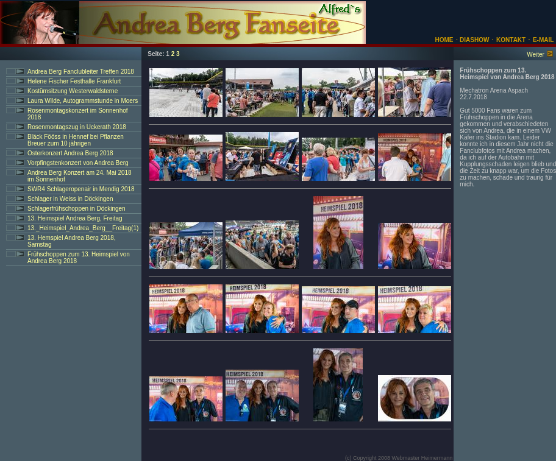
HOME (444, 40)
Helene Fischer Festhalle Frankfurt (74, 81)
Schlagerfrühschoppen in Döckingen (76, 208)
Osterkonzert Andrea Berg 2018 (70, 153)
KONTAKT (511, 40)
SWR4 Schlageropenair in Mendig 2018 (81, 189)
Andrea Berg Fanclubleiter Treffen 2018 (80, 71)
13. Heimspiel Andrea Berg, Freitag (75, 218)
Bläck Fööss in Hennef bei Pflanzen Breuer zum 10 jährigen (75, 140)
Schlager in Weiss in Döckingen (70, 198)
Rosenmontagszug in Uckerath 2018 (76, 127)
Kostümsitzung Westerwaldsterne (72, 91)
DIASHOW (473, 40)
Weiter (535, 54)
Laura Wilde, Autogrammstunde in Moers (82, 100)
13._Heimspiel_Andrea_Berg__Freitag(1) (82, 228)
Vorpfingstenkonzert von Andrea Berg (78, 163)
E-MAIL (543, 40)
